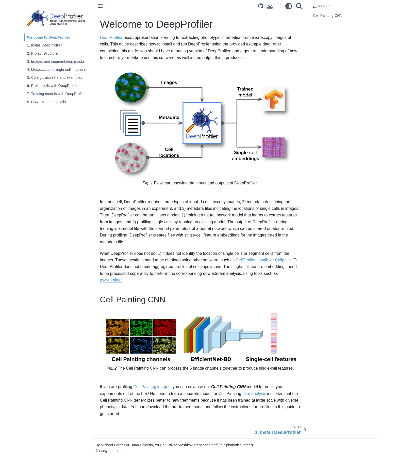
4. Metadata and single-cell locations (56, 70)
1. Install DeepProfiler (44, 45)
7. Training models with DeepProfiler (56, 94)
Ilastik (263, 260)
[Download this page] (270, 6)
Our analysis (254, 393)
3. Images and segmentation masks (56, 61)
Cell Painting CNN (327, 15)
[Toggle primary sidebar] (100, 6)
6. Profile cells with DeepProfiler (52, 86)
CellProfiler (245, 260)
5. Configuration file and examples (54, 77)
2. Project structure (42, 53)
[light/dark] (288, 6)
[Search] (299, 6)
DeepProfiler (111, 37)
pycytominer (111, 280)
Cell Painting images (151, 387)
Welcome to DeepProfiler (48, 37)
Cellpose (283, 260)
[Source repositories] (260, 6)
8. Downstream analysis (46, 102)
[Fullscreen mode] (279, 6)
